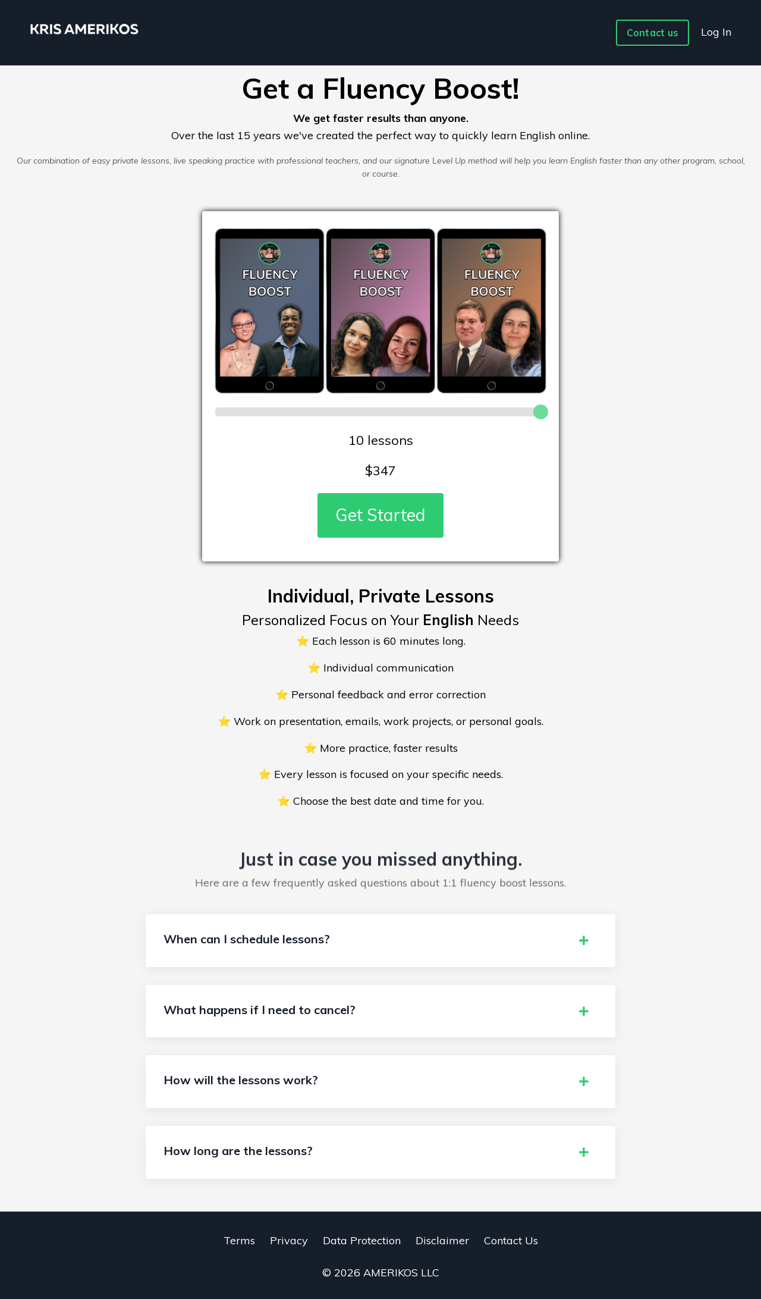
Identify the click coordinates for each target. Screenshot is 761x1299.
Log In (716, 32)
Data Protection (362, 1240)
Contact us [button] (653, 33)
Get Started (380, 514)
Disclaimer (442, 1240)
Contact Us (511, 1240)
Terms (239, 1240)
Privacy (289, 1240)
